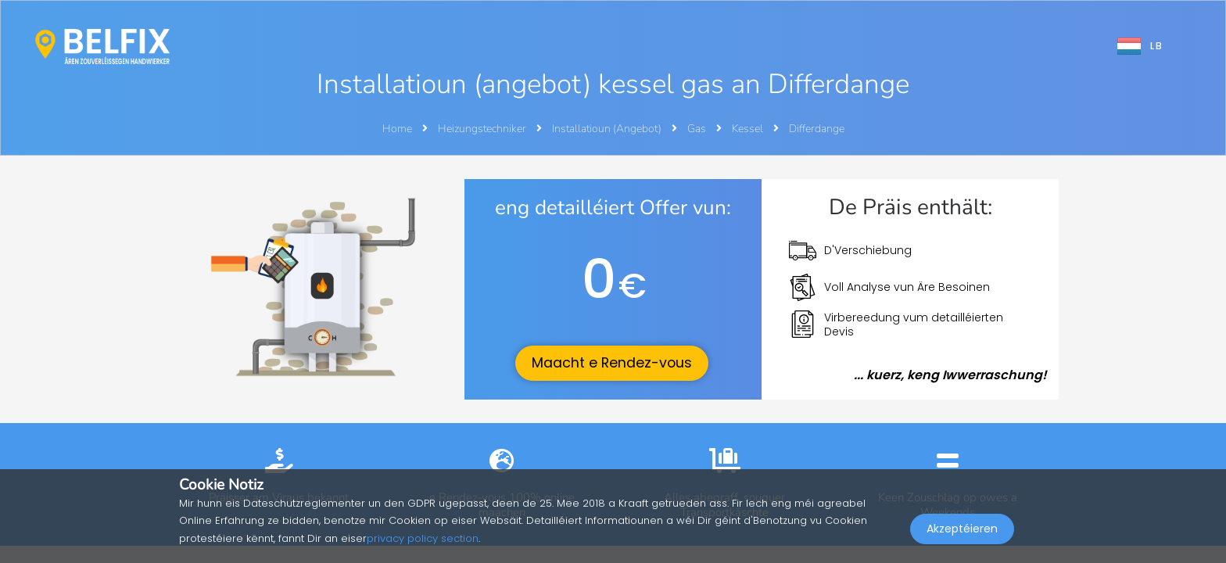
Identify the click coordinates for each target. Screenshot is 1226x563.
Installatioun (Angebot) (608, 128)
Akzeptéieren (962, 528)
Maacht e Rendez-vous (612, 362)
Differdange (816, 128)
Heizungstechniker (483, 128)
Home (397, 128)
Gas (697, 128)
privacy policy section (423, 538)
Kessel (748, 128)
